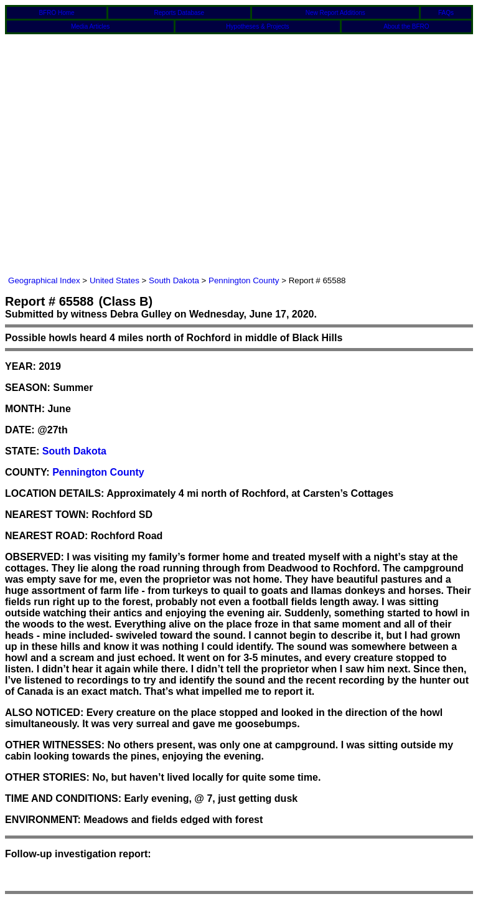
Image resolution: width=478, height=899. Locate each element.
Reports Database (179, 12)
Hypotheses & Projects (257, 26)
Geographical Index (44, 280)
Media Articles (90, 26)
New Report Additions (335, 12)
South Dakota (174, 280)
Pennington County (244, 280)
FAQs (446, 12)
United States (114, 280)
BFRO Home (56, 12)
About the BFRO (406, 26)
